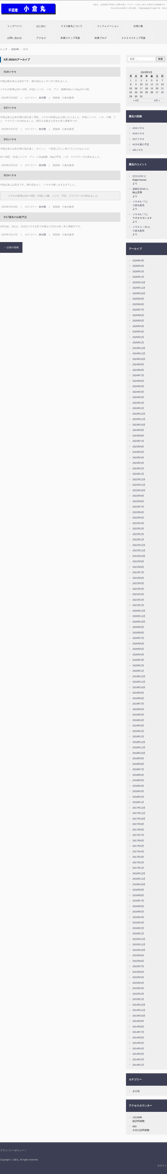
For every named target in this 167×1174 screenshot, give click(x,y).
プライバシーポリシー (12, 1150)
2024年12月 (138, 348)
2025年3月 (138, 331)
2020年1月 (138, 670)
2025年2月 (138, 337)
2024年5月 (138, 386)
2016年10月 (138, 884)
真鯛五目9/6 (138, 189)
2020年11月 (138, 616)
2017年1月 (138, 867)
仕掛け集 (138, 26)
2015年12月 (138, 939)
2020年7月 (138, 638)
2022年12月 (138, 479)
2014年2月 (138, 1059)
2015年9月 (138, 955)
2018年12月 (138, 742)
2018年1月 (138, 802)
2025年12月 (138, 282)
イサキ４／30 (139, 227)
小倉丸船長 (138, 205)
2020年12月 (138, 610)
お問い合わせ (14, 38)
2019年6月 (138, 709)
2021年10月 (138, 556)
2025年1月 (138, 342)
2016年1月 (138, 933)
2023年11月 (138, 419)
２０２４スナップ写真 (133, 38)
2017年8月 (138, 829)
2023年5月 (138, 452)
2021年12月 (138, 545)
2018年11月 (138, 747)
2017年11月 (138, 813)
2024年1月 (138, 408)
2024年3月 (138, 397)
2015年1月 (138, 999)
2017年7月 (138, 835)
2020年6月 (138, 643)
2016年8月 (138, 895)
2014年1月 (138, 1064)
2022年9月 (138, 495)
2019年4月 (138, 720)
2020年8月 (138, 632)
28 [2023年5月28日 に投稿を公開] (162, 92)
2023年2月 (138, 468)
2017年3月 (138, 857)
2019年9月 (138, 692)
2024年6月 (138, 381)
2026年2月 (138, 271)
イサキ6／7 (138, 201)
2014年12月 (138, 1004)
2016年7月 (138, 900)
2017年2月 (138, 862)
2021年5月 (138, 583)
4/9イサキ (137, 150)
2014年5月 (138, 1043)
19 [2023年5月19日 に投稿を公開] (151, 88)
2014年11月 (138, 1010)
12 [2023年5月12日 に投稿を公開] (151, 84)
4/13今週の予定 (140, 144)
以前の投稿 (11, 247)
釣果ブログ (101, 38)
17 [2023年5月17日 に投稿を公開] (141, 88)
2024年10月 (138, 359)
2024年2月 (138, 402)
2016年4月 (138, 917)
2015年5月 (138, 977)
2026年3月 (138, 266)
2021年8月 (138, 567)
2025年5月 (138, 320)
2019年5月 (138, 714)
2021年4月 (138, 588)
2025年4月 (138, 326)
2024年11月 (138, 353)
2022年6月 (138, 512)
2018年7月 (138, 769)
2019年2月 (138, 731)
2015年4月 (138, 982)
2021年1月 (138, 605)
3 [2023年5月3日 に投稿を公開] (141, 80)
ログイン (162, 1165)
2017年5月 (138, 846)
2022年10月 (138, 490)
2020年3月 (138, 660)
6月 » (157, 100)
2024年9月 (138, 364)
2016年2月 (138, 928)
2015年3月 (138, 988)
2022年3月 (138, 528)
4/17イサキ (138, 139)
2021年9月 (138, 561)
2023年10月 (138, 424)
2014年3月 (138, 1054)
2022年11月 (138, 484)
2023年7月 (138, 441)
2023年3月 (138, 463)
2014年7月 (138, 1032)
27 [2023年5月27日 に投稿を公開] (157, 92)
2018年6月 (138, 775)
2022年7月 (138, 506)
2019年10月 (138, 687)
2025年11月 (138, 287)
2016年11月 (138, 878)
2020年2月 (138, 665)
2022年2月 (138, 534)
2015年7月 (138, 966)
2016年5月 (138, 911)
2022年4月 (138, 523)
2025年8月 (138, 304)
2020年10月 (138, 621)
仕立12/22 (137, 176)
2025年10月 (138, 293)
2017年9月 (138, 824)
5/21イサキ (10, 139)
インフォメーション (108, 26)
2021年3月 (138, 594)
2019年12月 (138, 676)
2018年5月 (138, 780)
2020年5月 (138, 649)
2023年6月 (138, 446)
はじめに (41, 26)
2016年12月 (138, 873)
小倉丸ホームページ (12, 17)
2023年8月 (138, 435)
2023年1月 (138, 473)
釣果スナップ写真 (70, 38)
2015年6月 (138, 972)
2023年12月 (138, 413)
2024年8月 (138, 370)
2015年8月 (138, 961)
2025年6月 (138, 315)
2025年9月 (138, 298)
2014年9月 (138, 1021)
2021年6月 (138, 578)
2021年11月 (138, 550)
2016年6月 (138, 906)
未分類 (42, 97)
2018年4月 (138, 785)
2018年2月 (138, 796)
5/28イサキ (10, 71)
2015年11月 (138, 944)
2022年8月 (138, 501)
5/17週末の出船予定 (15, 217)
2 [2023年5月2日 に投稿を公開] (136, 80)
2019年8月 (138, 698)
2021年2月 (138, 599)
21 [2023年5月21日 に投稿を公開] (162, 88)
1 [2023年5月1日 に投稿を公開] (130, 80)
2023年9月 (138, 430)
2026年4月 (138, 260)
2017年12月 (138, 807)
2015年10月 (138, 950)
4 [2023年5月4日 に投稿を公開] (146, 80)
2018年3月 (138, 791)
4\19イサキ (138, 133)
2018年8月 (138, 764)
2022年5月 (138, 517)
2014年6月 (138, 1037)
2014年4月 (138, 1048)
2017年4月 (138, 851)
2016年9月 (138, 889)
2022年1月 (138, 539)
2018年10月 (138, 753)
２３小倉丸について (71, 26)
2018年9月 (138, 758)
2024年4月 (138, 391)
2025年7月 (138, 309)
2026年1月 (138, 276)
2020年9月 (138, 627)
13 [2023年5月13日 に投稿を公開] (157, 84)
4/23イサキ (138, 128)
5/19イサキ (10, 175)
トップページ (14, 26)
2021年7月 (138, 572)
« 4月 (136, 100)
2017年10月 (138, 818)
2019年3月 (138, 725)
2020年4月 (138, 654)
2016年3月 (138, 922)
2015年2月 (138, 993)
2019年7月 (138, 703)
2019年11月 (138, 681)
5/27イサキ (10, 107)
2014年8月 (138, 1026)
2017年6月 (138, 840)
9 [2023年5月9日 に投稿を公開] (136, 84)
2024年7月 (138, 375)
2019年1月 (138, 736)
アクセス (41, 38)
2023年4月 (138, 457)
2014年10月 (138, 1015)
